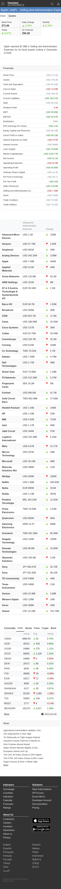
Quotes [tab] (12, 16)
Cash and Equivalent (13, 84)
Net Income (8, 158)
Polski (35, 852)
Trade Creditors (10, 200)
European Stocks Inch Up (15, 751)
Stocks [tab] (28, 628)
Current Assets (10, 93)
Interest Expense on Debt (15, 140)
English (7, 844)
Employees (8, 121)
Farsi (5, 867)
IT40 (6, 673)
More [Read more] (6, 714)
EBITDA (7, 117)
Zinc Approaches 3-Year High (17, 734)
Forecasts (8, 804)
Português (8, 852)
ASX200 (8, 683)
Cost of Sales (9, 89)
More (5, 765)
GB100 (7, 658)
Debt (5, 103)
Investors (7, 826)
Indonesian (37, 856)
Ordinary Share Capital (14, 172)
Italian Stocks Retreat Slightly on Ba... (21, 747)
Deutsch (36, 844)
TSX (6, 698)
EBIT (5, 112)
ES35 (7, 678)
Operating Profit (10, 167)
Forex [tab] (37, 628)
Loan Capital (9, 149)
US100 (7, 648)
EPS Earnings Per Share (15, 126)
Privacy (7, 837)
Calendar (7, 800)
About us (7, 834)
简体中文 (36, 859)
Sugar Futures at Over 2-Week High (20, 761)
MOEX (7, 703)
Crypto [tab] (45, 628)
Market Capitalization (13, 154)
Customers (8, 819)
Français (7, 856)
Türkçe (6, 863)
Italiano (36, 848)
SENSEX (8, 693)
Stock (6, 195)
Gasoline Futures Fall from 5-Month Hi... (22, 740)
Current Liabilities (11, 98)
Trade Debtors (10, 204)
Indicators (8, 796)
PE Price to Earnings (13, 177)
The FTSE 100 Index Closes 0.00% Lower (23, 758)
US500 (7, 638)
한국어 (35, 867)
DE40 (7, 663)
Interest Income (10, 144)
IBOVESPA (10, 708)
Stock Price (8, 75)
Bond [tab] (53, 628)
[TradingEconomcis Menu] (4, 4)
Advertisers (9, 830)
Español (7, 848)
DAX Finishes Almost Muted (16, 744)
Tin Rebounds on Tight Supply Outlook (21, 737)
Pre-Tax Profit (9, 181)
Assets (6, 80)
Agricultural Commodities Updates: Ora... (22, 730)
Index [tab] (20, 628)
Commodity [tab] (10, 628)
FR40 (7, 668)
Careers (7, 823)
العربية (6, 870)
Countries (8, 793)
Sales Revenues (11, 186)
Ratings (7, 807)
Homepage (8, 789)
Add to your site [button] (48, 714)
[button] (58, 4)
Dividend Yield (10, 107)
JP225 (7, 653)
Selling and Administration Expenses (18, 190)
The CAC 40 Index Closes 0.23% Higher (22, 754)
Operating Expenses (13, 163)
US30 (7, 643)
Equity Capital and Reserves (16, 130)
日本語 (35, 863)
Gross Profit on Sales (13, 135)
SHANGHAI (10, 688)
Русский (7, 859)
